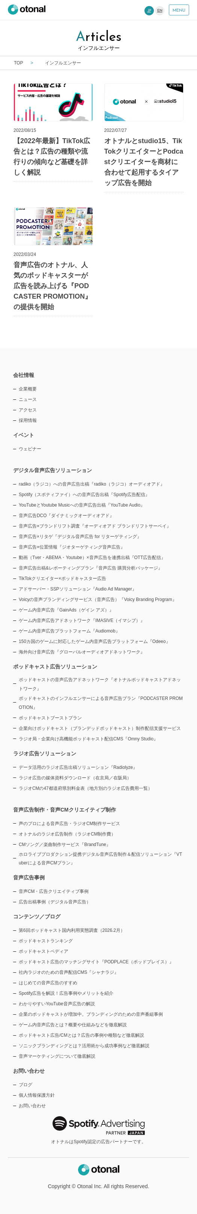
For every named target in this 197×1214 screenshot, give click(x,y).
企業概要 (28, 389)
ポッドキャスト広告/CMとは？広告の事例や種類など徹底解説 (81, 1035)
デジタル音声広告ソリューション (52, 470)
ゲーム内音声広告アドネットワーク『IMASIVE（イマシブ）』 (82, 620)
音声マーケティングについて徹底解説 (57, 1056)
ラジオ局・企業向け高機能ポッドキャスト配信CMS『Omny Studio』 (88, 739)
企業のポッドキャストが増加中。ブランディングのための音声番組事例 (91, 1014)
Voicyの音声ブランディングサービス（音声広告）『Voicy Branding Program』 (98, 599)
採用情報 (28, 420)
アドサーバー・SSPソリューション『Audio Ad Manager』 (78, 589)
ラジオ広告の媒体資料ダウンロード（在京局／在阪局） (75, 777)
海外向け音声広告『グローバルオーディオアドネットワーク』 (82, 652)
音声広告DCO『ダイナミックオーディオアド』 (66, 515)
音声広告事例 (29, 878)
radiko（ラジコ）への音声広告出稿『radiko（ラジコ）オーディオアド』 (92, 484)
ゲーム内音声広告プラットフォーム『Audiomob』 (69, 631)
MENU (179, 10)
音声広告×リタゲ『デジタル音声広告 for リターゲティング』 (80, 536)
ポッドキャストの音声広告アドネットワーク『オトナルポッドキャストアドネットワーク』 (100, 684)
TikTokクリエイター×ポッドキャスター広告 (62, 578)
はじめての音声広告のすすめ (48, 982)
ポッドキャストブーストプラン (50, 718)
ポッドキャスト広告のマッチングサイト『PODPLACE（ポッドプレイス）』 (96, 961)
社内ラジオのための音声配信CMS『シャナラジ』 (69, 972)
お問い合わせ (32, 1105)
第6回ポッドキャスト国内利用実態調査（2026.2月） (72, 930)
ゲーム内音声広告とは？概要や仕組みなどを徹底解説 (73, 1024)
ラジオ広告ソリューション (44, 754)
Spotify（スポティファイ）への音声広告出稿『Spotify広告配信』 (84, 494)
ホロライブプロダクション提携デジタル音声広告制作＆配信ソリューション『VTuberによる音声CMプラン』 (100, 859)
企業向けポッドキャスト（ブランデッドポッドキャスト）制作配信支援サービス (100, 728)
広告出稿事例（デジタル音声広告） (55, 902)
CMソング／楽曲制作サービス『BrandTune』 (65, 844)
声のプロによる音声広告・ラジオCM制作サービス (69, 823)
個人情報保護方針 (37, 1095)
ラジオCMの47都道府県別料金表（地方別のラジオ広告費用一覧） (85, 788)
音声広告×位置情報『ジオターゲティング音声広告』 (72, 547)
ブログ (25, 1084)
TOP (18, 63)
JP (149, 11)
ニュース (28, 399)
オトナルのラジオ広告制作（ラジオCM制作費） (67, 834)
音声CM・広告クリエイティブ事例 (54, 891)
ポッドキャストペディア (43, 951)
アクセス (28, 410)
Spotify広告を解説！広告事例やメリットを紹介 (66, 993)
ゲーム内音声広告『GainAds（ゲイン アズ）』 (66, 610)
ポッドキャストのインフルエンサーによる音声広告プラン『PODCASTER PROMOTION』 (101, 703)
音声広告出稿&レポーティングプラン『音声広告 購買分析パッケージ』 (90, 568)
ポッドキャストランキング (46, 940)
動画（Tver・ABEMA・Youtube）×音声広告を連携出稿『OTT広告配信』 (92, 557)
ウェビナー (30, 449)
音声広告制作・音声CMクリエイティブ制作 (64, 810)
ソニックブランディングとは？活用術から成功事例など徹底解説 (84, 1045)
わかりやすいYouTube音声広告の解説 (57, 1003)
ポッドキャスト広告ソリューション (55, 667)
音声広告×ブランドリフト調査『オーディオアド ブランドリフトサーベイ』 (95, 526)
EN (159, 11)
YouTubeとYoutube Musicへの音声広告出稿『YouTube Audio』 (82, 505)
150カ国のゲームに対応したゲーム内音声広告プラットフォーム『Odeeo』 (94, 641)
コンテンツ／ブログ (36, 916)
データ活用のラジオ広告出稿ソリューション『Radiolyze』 (78, 767)
